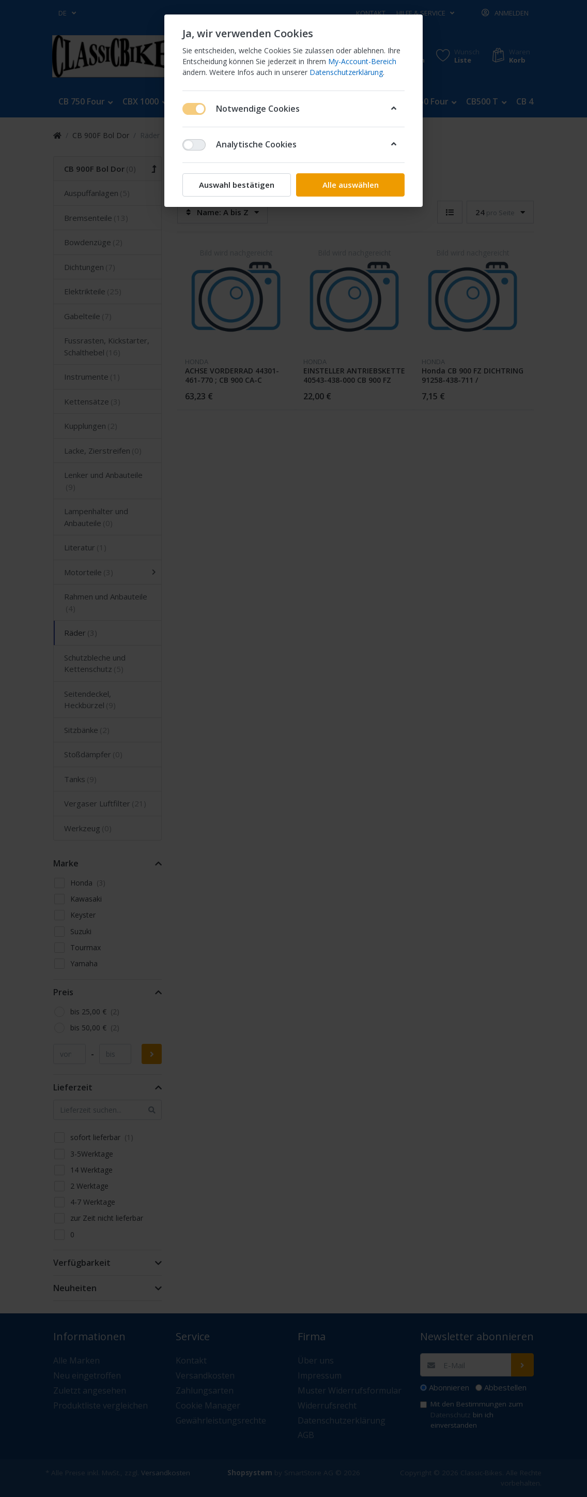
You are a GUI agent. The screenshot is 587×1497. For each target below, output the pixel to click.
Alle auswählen (350, 184)
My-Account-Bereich (362, 61)
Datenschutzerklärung (346, 72)
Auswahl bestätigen (236, 184)
